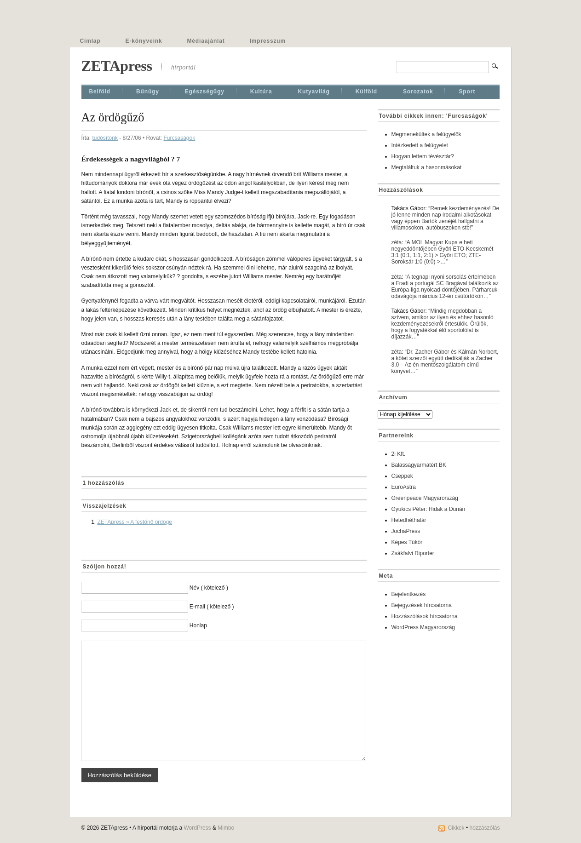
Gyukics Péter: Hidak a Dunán (428, 509)
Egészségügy (204, 91)
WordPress (197, 828)
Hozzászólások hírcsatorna (424, 616)
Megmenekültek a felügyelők (426, 134)
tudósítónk (105, 138)
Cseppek (402, 476)
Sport (467, 91)
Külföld (366, 91)
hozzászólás (484, 828)
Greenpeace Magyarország (424, 498)
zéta (396, 242)
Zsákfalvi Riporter (412, 553)
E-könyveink (144, 41)
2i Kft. (398, 454)
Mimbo (226, 828)
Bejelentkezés (408, 594)
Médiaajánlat (206, 41)
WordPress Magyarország (423, 627)
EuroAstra (403, 487)
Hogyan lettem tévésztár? (422, 156)
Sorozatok (418, 91)
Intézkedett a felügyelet (419, 145)
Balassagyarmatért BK (418, 465)
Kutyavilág (314, 91)
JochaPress (405, 531)
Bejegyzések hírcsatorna (421, 605)
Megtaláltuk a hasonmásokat (426, 167)
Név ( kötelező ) (209, 588)
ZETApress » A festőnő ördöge (135, 522)
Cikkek (456, 828)
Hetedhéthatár (408, 520)
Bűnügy (147, 91)
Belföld (100, 91)
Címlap (90, 41)
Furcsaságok (179, 138)
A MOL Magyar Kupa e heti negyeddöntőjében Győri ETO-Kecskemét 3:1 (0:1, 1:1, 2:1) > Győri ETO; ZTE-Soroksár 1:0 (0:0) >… (442, 252)
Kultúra (261, 91)
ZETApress (116, 65)
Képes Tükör (407, 542)
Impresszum (268, 41)
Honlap (198, 625)
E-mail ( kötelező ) (212, 606)
